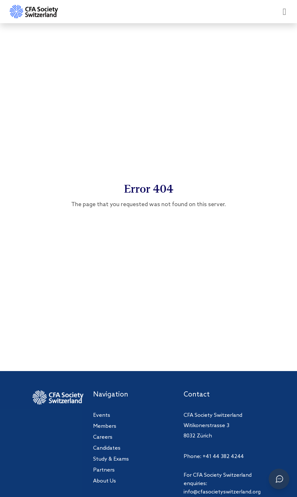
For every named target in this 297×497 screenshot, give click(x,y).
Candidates (106, 448)
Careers (102, 437)
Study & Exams (111, 459)
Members (104, 426)
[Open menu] (284, 11)
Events (101, 415)
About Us (104, 481)
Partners (104, 470)
